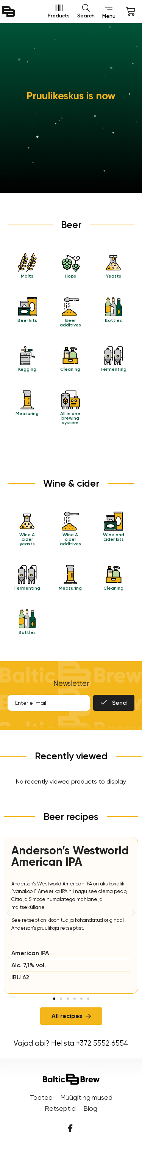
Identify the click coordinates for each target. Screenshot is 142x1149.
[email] (49, 703)
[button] (8, 913)
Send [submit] (114, 702)
